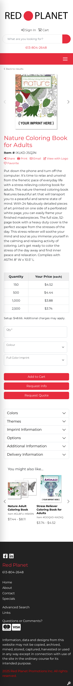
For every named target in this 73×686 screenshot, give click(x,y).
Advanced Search (16, 607)
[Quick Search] (32, 38)
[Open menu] (65, 59)
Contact (8, 593)
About (7, 588)
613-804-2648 (36, 47)
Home (7, 582)
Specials (8, 599)
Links (6, 613)
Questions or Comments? (22, 621)
